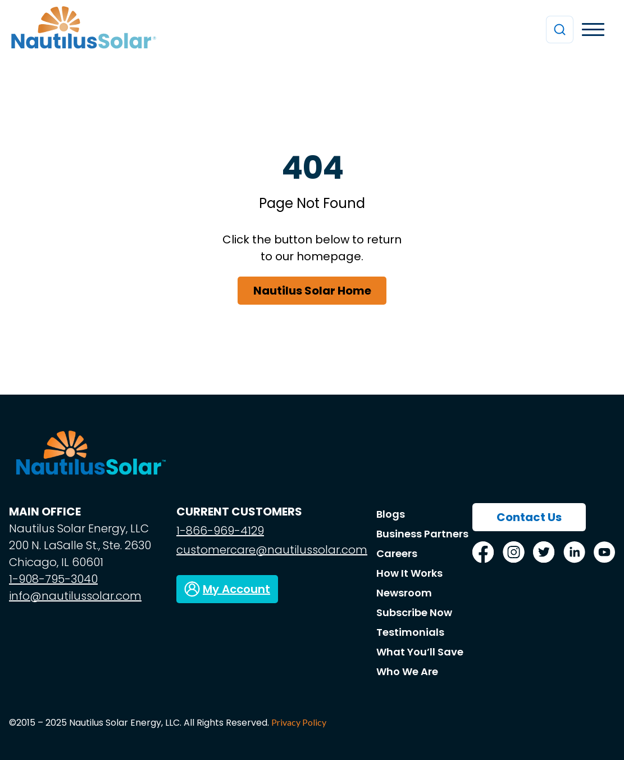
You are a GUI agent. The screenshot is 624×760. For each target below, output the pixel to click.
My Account (236, 589)
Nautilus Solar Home (312, 290)
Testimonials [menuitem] (410, 632)
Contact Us (529, 517)
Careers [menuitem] (396, 553)
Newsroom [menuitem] (404, 593)
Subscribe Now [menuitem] (414, 612)
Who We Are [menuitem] (407, 671)
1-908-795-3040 (53, 579)
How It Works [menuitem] (409, 573)
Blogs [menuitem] (390, 514)
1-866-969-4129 (220, 531)
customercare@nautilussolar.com (271, 550)
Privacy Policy (298, 722)
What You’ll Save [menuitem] (419, 652)
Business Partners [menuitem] (422, 534)
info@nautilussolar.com (75, 596)
